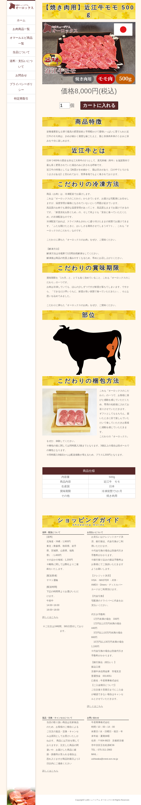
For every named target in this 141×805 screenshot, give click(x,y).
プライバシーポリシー (21, 87)
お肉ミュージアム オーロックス (98, 800)
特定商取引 (21, 98)
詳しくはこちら (50, 617)
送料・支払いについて (21, 63)
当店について (21, 52)
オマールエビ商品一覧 (21, 40)
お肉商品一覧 (21, 29)
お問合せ (21, 75)
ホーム (21, 20)
